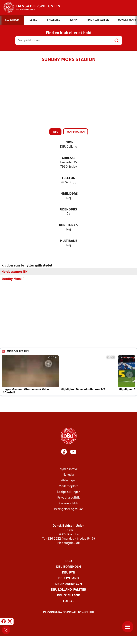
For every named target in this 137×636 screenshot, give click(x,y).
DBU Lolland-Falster (68, 589)
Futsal (68, 601)
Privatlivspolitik (68, 497)
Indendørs (69, 193)
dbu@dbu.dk (71, 542)
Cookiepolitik (68, 503)
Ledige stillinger (68, 491)
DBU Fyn (68, 572)
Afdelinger (68, 480)
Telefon (68, 178)
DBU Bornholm (68, 566)
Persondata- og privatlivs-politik (68, 612)
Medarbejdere (68, 486)
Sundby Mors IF (12, 278)
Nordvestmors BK (14, 271)
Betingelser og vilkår (68, 509)
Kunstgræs (68, 225)
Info (55, 132)
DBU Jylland (68, 578)
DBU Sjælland (68, 595)
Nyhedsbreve (69, 469)
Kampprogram (75, 132)
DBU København (68, 583)
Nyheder (68, 474)
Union (68, 142)
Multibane (68, 241)
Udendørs (68, 209)
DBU (68, 561)
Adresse (69, 158)
